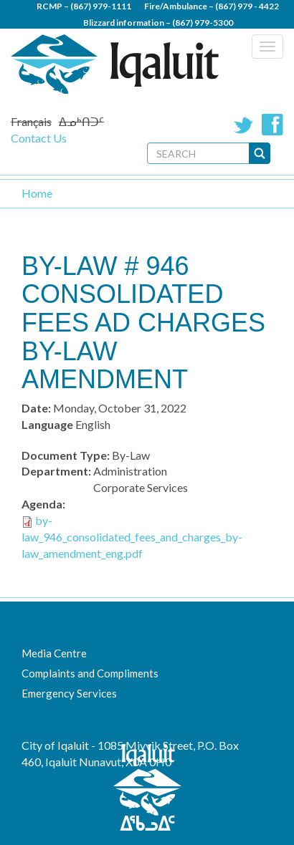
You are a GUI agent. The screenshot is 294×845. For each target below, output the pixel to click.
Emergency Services (69, 693)
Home (37, 193)
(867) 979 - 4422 (247, 6)
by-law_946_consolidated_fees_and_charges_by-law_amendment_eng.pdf (132, 536)
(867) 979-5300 (202, 22)
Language (47, 424)
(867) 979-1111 (100, 6)
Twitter (244, 124)
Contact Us (39, 138)
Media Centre (54, 653)
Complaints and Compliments (90, 673)
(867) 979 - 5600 (188, 39)
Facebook (272, 124)
